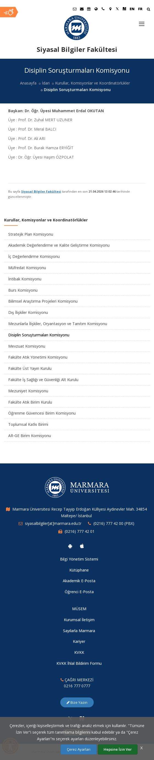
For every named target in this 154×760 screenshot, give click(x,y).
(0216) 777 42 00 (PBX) (113, 523)
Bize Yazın (77, 702)
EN (132, 8)
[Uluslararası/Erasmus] (96, 9)
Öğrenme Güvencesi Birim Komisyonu (42, 413)
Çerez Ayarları (78, 749)
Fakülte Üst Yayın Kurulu (30, 368)
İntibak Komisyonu (24, 279)
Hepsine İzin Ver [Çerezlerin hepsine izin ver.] (118, 749)
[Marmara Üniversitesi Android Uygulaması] (70, 546)
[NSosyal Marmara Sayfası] (124, 9)
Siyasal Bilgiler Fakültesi (41, 191)
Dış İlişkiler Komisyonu (28, 312)
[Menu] (141, 21)
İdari (46, 83)
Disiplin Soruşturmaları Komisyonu (38, 334)
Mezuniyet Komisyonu (28, 390)
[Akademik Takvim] (89, 9)
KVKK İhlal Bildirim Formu (79, 663)
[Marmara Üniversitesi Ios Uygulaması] (82, 546)
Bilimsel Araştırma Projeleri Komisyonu (43, 301)
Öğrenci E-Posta (79, 591)
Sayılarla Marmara (79, 630)
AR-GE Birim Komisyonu (29, 435)
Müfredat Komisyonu (27, 267)
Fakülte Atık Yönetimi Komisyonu (37, 357)
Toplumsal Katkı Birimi (28, 424)
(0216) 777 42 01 (80, 531)
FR (140, 8)
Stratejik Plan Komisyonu (30, 234)
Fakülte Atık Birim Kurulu (30, 402)
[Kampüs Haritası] (110, 9)
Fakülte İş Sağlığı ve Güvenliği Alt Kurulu (43, 379)
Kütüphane (79, 570)
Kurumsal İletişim (79, 619)
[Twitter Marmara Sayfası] (117, 9)
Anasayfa (28, 83)
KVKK (79, 652)
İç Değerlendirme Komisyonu (34, 256)
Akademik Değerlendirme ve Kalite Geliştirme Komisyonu (59, 245)
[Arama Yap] (148, 9)
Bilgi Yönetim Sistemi (79, 559)
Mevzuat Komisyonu (26, 346)
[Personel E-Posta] (81, 9)
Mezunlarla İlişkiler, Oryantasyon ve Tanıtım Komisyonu (57, 323)
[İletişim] (103, 9)
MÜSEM (79, 608)
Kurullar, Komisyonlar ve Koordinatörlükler (92, 83)
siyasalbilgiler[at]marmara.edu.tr (53, 523)
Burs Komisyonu (23, 290)
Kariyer (79, 641)
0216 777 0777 (77, 685)
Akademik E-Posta (79, 580)
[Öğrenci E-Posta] (74, 9)
